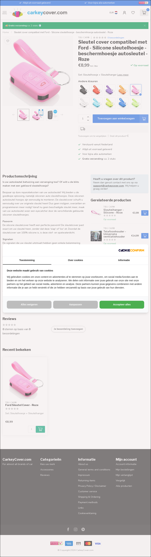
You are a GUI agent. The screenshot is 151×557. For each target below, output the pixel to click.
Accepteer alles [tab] (122, 304)
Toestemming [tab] (27, 260)
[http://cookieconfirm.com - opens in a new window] (131, 250)
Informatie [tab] (124, 260)
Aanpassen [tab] (75, 304)
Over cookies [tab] (75, 260)
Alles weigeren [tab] (29, 304)
